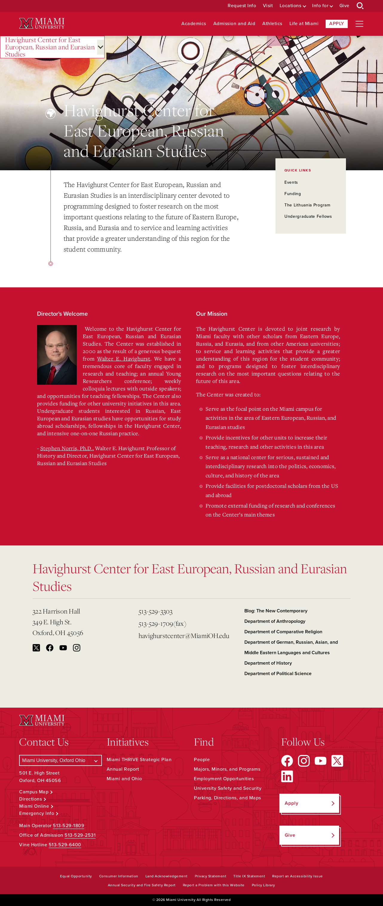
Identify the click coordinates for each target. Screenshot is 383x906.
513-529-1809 (68, 826)
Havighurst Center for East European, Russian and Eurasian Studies (50, 47)
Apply (336, 24)
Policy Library (263, 885)
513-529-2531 (80, 835)
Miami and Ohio (124, 779)
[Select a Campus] (60, 760)
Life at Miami (304, 24)
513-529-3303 (156, 611)
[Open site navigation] (359, 23)
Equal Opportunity (76, 876)
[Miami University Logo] (42, 23)
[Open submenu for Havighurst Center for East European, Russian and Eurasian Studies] (100, 47)
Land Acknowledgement (166, 876)
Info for (320, 6)
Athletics (272, 24)
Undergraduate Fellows (308, 216)
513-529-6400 (65, 845)
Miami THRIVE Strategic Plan (139, 760)
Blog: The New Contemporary (275, 611)
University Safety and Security (227, 788)
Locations (290, 6)
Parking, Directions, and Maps (227, 798)
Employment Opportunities (224, 779)
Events (291, 182)
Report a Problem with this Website (214, 885)
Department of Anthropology (274, 621)
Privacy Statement (210, 876)
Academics (193, 24)
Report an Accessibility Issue (297, 876)
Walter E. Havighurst (123, 358)
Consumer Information (118, 876)
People (202, 760)
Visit (268, 6)
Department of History (268, 663)
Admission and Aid (234, 24)
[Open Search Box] (360, 6)
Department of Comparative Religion (283, 632)
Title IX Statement (249, 876)
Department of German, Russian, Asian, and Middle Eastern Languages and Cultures (291, 647)
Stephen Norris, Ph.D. (66, 448)
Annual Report (123, 769)
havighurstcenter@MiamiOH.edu (184, 635)
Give (344, 6)
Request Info (242, 6)
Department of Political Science (278, 674)
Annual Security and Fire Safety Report (142, 885)
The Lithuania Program (307, 205)
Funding (292, 193)
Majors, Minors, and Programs (227, 769)
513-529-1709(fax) (162, 623)
